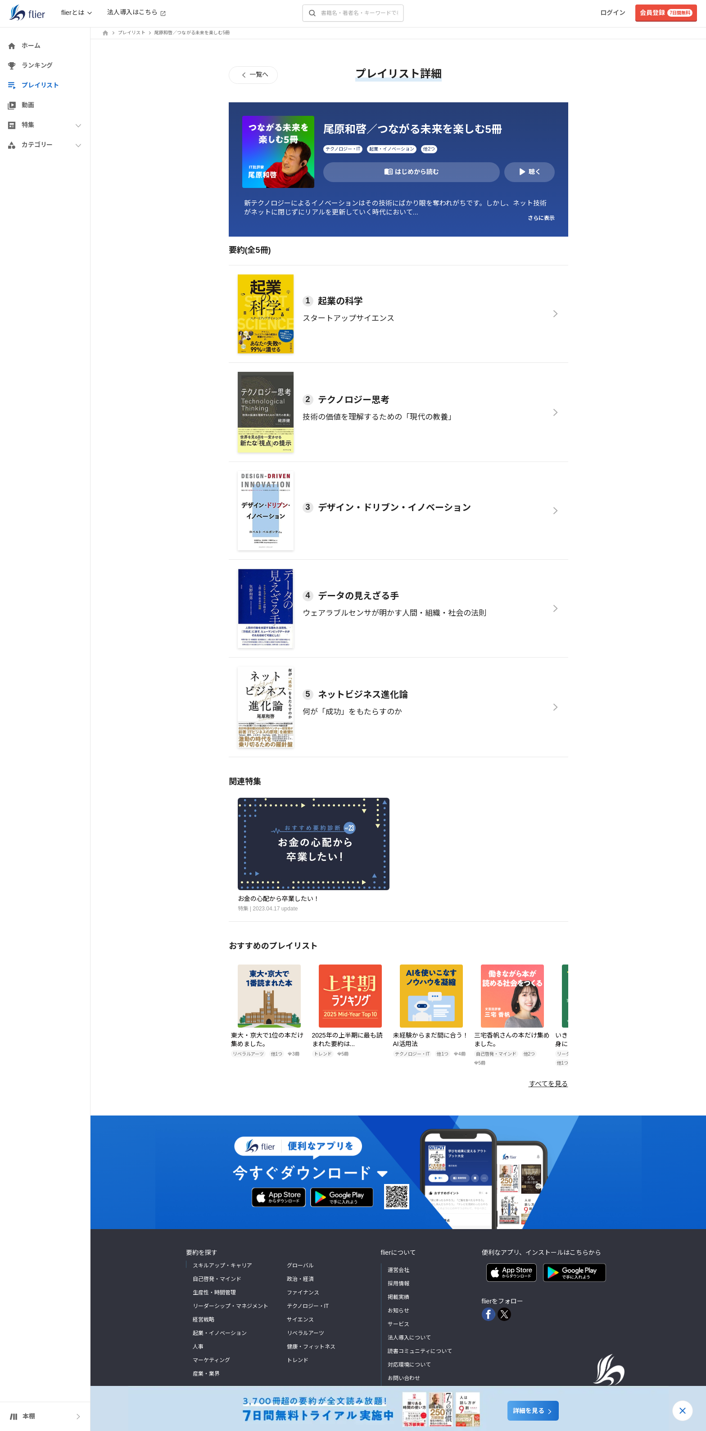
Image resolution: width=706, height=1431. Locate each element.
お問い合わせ (404, 1378)
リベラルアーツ (305, 1333)
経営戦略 (203, 1320)
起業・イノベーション (220, 1333)
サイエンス (300, 1320)
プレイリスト (131, 32)
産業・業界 (206, 1374)
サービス (398, 1324)
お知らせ (398, 1311)
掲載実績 (398, 1297)
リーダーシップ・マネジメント (230, 1306)
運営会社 (398, 1270)
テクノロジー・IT (308, 1306)
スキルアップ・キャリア (222, 1265)
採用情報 (398, 1283)
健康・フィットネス (311, 1347)
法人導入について (409, 1338)
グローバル (300, 1265)
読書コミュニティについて (420, 1351)
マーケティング (211, 1360)
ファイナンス (303, 1292)
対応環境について (409, 1365)
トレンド (297, 1360)
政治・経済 (300, 1279)
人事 (198, 1347)
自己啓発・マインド (217, 1279)
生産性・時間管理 (214, 1292)
